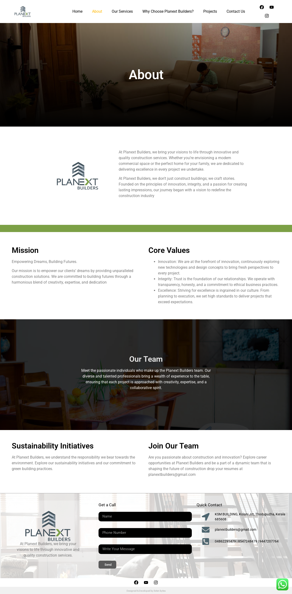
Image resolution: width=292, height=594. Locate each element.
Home (77, 11)
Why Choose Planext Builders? (168, 11)
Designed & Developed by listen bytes (146, 590)
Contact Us (236, 11)
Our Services (122, 11)
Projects (210, 11)
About (97, 11)
